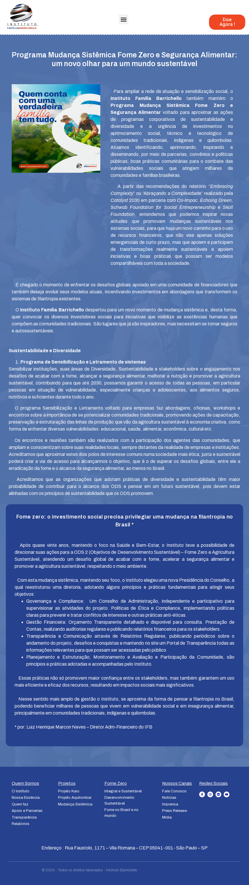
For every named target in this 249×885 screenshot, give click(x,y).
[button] (123, 19)
